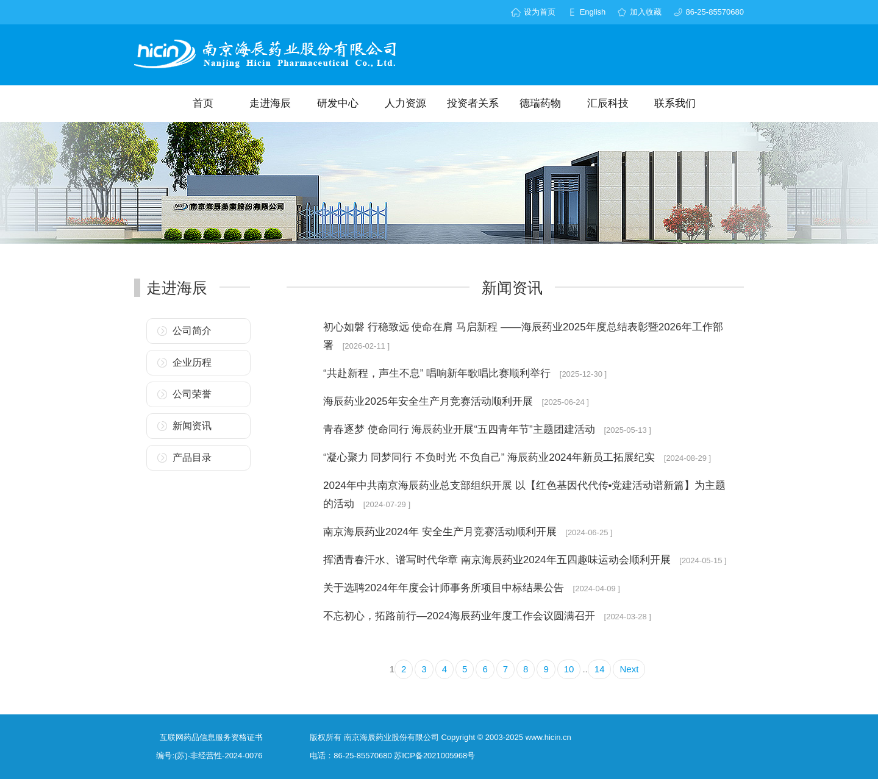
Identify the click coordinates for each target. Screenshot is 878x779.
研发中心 (338, 103)
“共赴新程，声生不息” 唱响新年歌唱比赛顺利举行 (438, 373)
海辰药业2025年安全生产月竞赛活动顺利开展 (429, 401)
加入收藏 (646, 11)
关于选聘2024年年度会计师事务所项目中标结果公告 (445, 588)
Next (628, 669)
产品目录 (192, 457)
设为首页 (539, 11)
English (593, 11)
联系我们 (675, 103)
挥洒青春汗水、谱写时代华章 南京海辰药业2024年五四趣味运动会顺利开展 (498, 560)
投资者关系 (473, 103)
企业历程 (192, 362)
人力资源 (405, 103)
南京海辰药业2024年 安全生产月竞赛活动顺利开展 (441, 532)
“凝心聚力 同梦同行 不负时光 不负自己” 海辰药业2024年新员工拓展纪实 (490, 457)
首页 (203, 103)
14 (599, 669)
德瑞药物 (540, 103)
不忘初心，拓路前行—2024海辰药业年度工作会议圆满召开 (460, 616)
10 (569, 669)
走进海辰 (270, 103)
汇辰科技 (608, 103)
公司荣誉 (192, 394)
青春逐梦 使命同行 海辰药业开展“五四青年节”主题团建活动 (460, 429)
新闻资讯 (192, 426)
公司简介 (192, 330)
